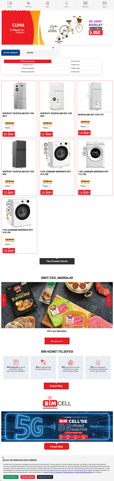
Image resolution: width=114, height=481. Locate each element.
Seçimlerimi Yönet (45, 477)
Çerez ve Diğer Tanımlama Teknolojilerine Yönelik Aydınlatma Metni (68, 472)
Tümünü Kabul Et (11, 477)
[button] (53, 47)
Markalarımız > (57, 341)
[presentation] (3, 300)
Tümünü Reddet (28, 477)
